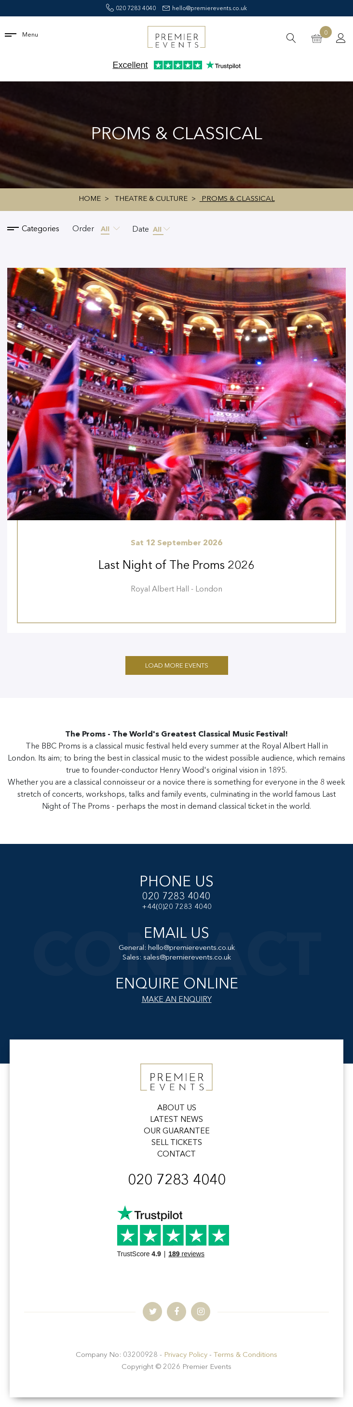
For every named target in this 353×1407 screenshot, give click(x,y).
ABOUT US (176, 1108)
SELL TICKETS (176, 1143)
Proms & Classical (237, 199)
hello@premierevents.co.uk (205, 8)
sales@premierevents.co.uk (187, 957)
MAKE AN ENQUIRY (177, 1000)
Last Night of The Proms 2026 (176, 566)
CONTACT (176, 1154)
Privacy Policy (185, 1355)
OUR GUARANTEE (177, 1131)
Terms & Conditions (245, 1355)
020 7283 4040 (131, 8)
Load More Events (176, 666)
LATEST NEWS (176, 1120)
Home (90, 199)
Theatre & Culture (151, 199)
